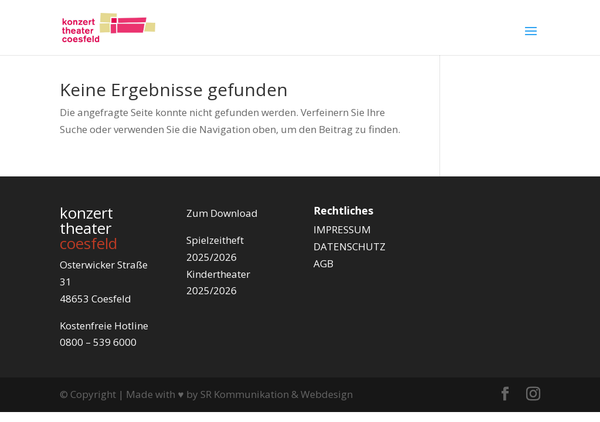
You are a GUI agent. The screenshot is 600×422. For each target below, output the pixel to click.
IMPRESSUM (342, 229)
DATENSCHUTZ (349, 246)
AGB (323, 263)
